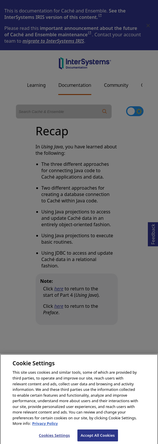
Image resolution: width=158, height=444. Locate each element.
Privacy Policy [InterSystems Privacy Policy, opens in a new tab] (45, 428)
